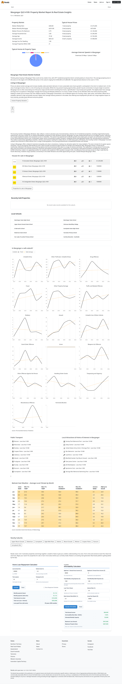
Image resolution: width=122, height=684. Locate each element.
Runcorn (95, 541)
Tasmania (13, 654)
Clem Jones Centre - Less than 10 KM (75, 462)
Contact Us (39, 649)
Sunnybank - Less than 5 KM (21, 472)
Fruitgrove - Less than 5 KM (21, 462)
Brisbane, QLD (19, 15)
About (38, 644)
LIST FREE (116, 2)
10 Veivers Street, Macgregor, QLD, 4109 (33, 171)
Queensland (14, 649)
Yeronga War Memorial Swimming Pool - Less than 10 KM (81, 472)
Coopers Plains (86, 541)
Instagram (91, 644)
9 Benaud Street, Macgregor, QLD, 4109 (33, 176)
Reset (23, 587)
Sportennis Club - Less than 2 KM (74, 468)
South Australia (15, 651)
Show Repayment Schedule (51, 587)
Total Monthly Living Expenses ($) (75, 582)
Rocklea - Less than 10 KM (20, 448)
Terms (64, 646)
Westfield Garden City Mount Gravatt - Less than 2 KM (80, 458)
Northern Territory (16, 644)
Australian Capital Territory (18, 661)
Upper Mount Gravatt (18, 541)
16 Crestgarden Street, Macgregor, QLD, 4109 (35, 182)
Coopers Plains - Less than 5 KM (22, 451)
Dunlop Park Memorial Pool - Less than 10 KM (77, 441)
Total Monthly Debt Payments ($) (98, 581)
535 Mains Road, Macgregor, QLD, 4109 (33, 166)
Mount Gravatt (68, 541)
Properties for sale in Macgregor (22, 188)
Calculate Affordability (70, 606)
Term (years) (23, 579)
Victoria (13, 656)
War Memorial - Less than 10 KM (73, 451)
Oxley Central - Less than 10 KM (73, 445)
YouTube (90, 649)
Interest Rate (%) (98, 590)
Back (12, 7)
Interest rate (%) (47, 571)
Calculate (16, 587)
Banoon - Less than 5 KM (20, 441)
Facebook (90, 647)
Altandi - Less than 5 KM (20, 458)
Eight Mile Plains (49, 541)
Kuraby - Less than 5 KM (20, 465)
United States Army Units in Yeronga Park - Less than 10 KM (81, 448)
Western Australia (16, 659)
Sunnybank (38, 541)
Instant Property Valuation (19, 100)
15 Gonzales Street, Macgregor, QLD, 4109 (34, 161)
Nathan (59, 541)
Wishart (77, 541)
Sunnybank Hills (16, 545)
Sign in (108, 2)
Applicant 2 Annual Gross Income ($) (98, 573)
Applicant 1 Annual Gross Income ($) (75, 573)
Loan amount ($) (23, 571)
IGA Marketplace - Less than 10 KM (74, 465)
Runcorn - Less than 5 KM (20, 468)
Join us (102, 2)
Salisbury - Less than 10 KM (21, 455)
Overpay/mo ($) (47, 579)
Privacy (64, 644)
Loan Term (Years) (75, 590)
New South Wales (16, 646)
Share (109, 7)
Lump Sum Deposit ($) (98, 599)
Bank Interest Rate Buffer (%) (75, 599)
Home (89, 2)
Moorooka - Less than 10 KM (21, 445)
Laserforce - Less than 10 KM (72, 455)
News (95, 2)
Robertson (30, 541)
